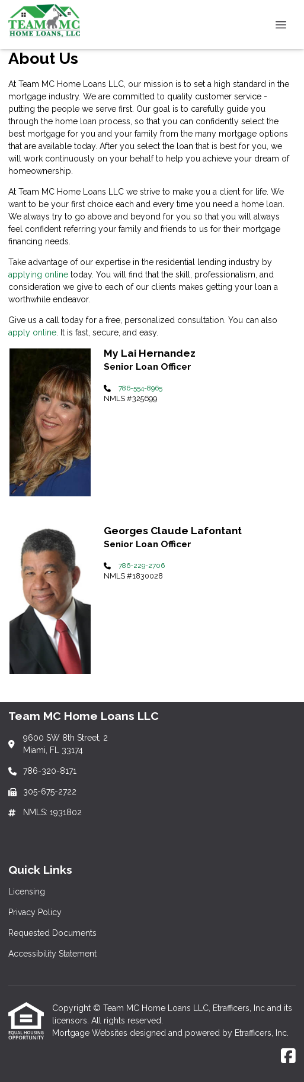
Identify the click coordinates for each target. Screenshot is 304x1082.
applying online (38, 274)
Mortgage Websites (91, 1033)
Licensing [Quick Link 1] (26, 891)
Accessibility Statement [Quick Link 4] (52, 953)
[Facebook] (288, 1056)
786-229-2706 (142, 565)
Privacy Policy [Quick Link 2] (35, 912)
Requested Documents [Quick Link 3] (52, 933)
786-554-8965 (140, 388)
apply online (32, 332)
